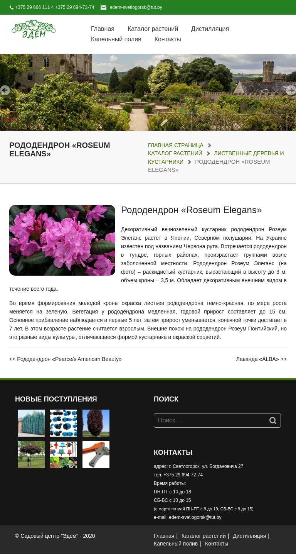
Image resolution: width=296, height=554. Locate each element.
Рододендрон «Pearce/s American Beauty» (69, 359)
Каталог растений (153, 28)
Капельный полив (116, 39)
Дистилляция (210, 28)
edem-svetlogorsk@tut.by (136, 7)
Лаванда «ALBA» (257, 359)
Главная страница (176, 145)
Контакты (168, 39)
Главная (102, 28)
